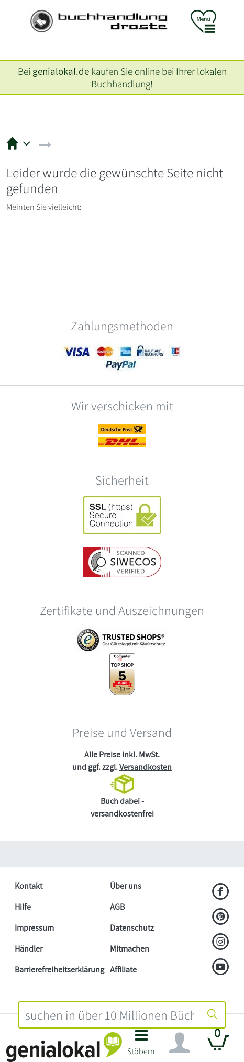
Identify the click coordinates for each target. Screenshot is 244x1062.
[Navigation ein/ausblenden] (179, 1043)
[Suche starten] (212, 1014)
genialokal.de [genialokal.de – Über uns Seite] (60, 71)
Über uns (125, 885)
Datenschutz (132, 927)
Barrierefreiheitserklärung (58, 969)
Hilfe (23, 906)
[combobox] (110, 1014)
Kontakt (28, 885)
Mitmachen (129, 948)
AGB (117, 906)
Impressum (34, 927)
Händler (28, 948)
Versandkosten (145, 767)
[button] (141, 1045)
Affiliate (123, 969)
